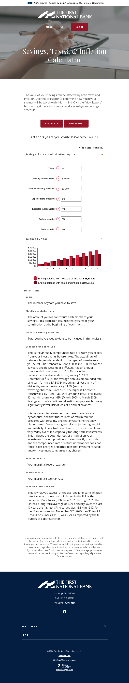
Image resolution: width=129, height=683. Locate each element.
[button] (65, 154)
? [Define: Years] (58, 168)
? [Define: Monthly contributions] (58, 178)
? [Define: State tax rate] (58, 229)
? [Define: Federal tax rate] (58, 219)
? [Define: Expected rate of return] (58, 199)
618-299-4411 (68, 602)
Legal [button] (26, 635)
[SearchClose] (62, 27)
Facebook (64, 611)
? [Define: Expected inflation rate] (58, 209)
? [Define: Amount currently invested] (58, 189)
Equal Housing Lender (66, 660)
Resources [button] (29, 626)
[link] (64, 667)
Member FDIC (64, 655)
